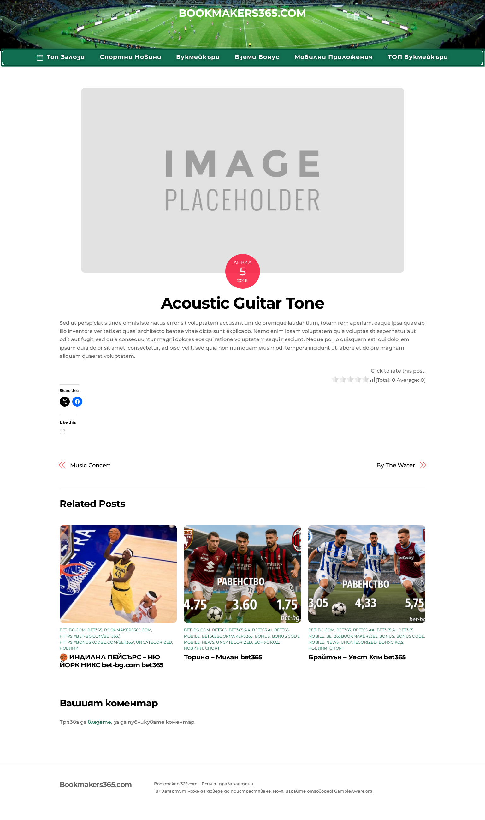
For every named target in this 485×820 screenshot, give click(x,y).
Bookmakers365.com (242, 13)
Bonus (262, 636)
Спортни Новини (131, 57)
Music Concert (90, 465)
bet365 (94, 630)
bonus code (286, 636)
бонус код (266, 642)
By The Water (395, 465)
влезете (99, 722)
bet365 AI (262, 630)
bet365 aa (239, 630)
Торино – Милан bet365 (223, 657)
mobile (192, 642)
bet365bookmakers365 (227, 636)
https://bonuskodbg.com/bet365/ (97, 642)
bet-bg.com (73, 630)
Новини (69, 648)
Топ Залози (61, 57)
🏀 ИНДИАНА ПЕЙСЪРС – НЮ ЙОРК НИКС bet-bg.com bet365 (112, 661)
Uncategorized (154, 642)
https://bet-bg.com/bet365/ (89, 636)
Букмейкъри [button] (198, 57)
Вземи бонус (257, 57)
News (208, 642)
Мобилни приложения (333, 57)
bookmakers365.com (127, 630)
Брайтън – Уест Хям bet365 (357, 657)
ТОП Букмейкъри (418, 57)
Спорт (212, 648)
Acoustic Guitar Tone (242, 302)
